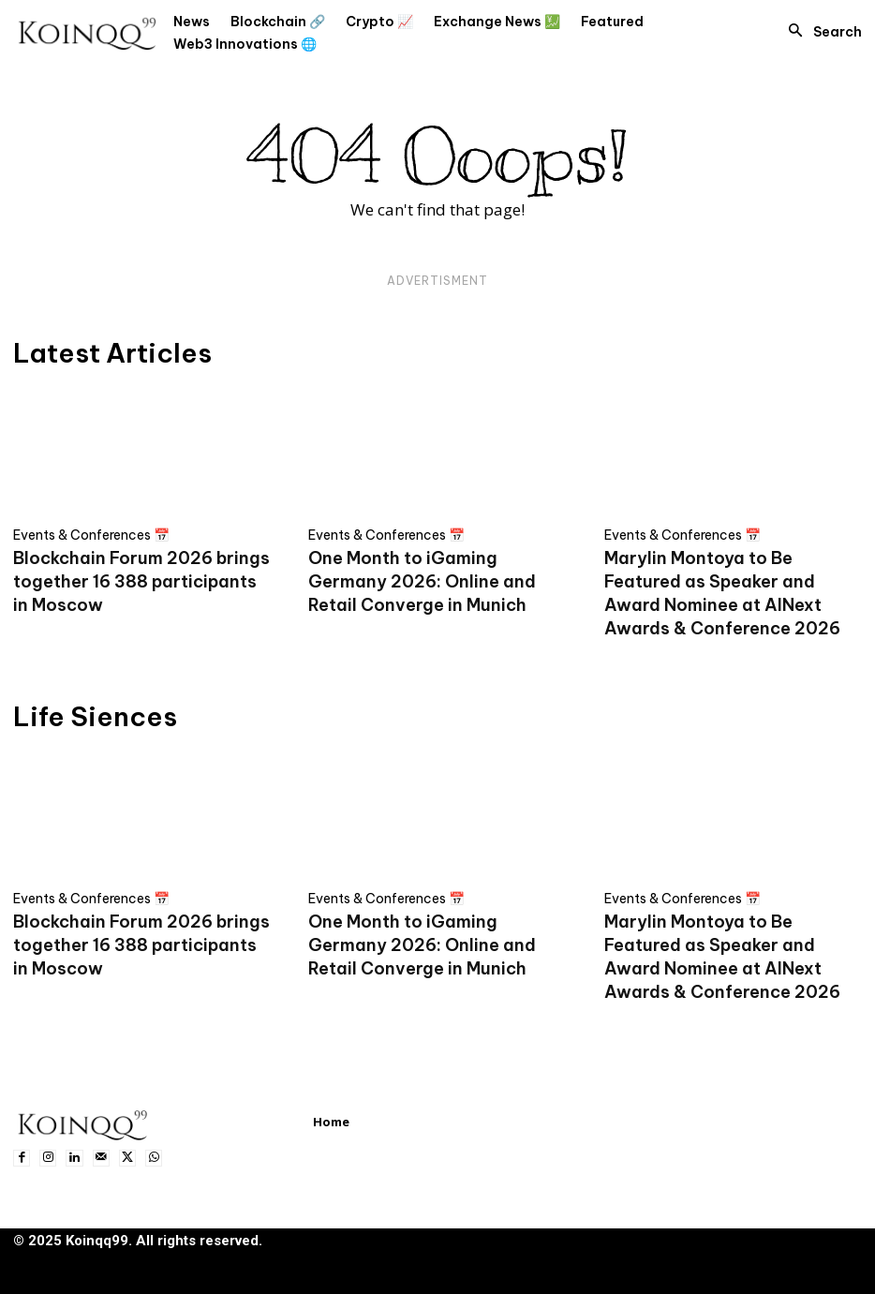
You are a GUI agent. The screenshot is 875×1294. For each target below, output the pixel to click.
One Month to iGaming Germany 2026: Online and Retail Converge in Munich (422, 581)
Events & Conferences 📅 (91, 535)
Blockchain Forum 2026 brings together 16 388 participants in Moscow (141, 581)
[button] (820, 32)
